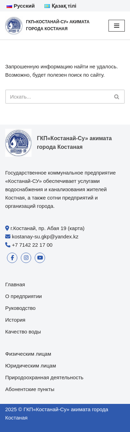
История (15, 320)
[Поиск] (57, 97)
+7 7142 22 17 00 (32, 245)
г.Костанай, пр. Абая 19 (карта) (47, 228)
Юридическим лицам (30, 366)
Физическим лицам (28, 354)
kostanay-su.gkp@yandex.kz (45, 236)
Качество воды (23, 331)
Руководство (20, 308)
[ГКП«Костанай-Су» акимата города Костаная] (51, 25)
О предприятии (23, 296)
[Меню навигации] (117, 26)
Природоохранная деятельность (44, 377)
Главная (15, 284)
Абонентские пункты (29, 389)
